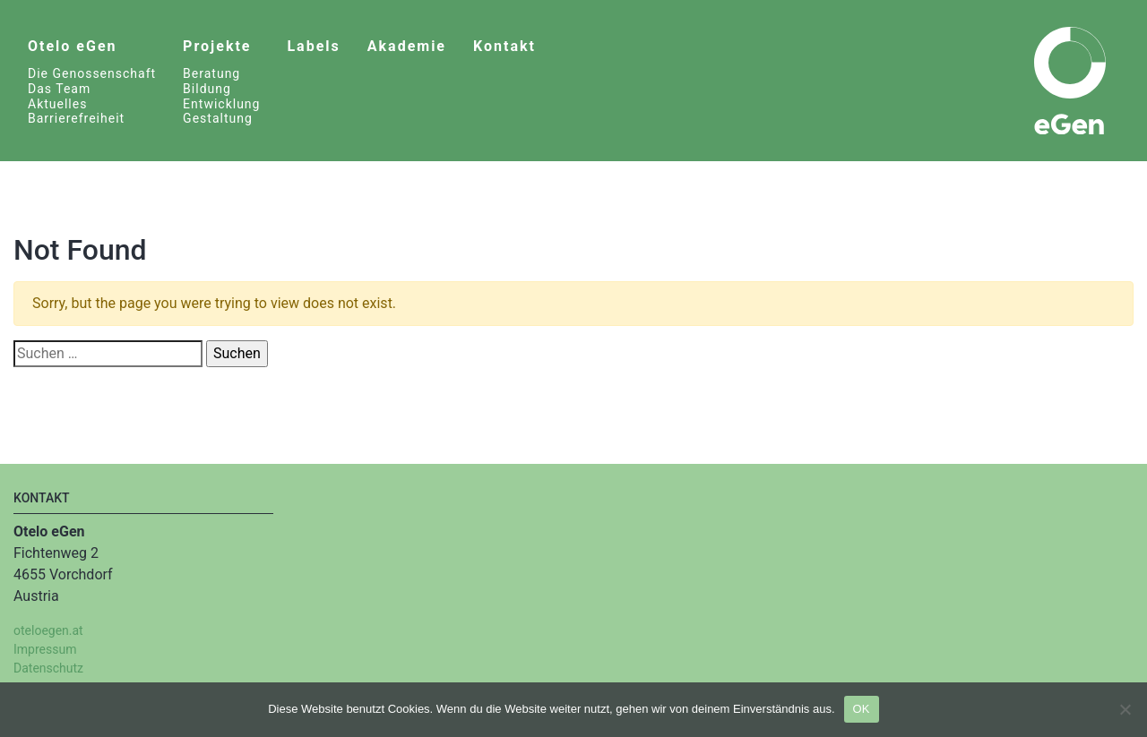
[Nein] (1125, 709)
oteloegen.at (48, 630)
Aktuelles (57, 104)
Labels (313, 46)
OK (861, 709)
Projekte (217, 46)
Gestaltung (218, 118)
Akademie (406, 46)
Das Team (59, 88)
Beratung (211, 73)
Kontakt (504, 46)
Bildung (207, 88)
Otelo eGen (72, 46)
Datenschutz (48, 668)
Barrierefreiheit (76, 118)
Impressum (44, 649)
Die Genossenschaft (92, 73)
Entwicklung (221, 104)
